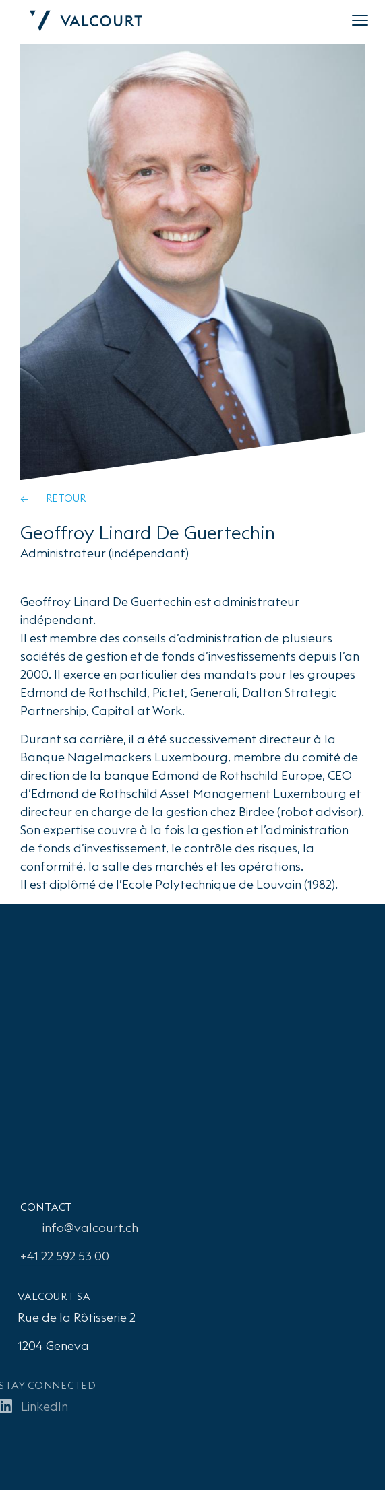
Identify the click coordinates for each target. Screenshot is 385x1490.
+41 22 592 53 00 (62, 1256)
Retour (66, 498)
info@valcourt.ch (88, 1227)
